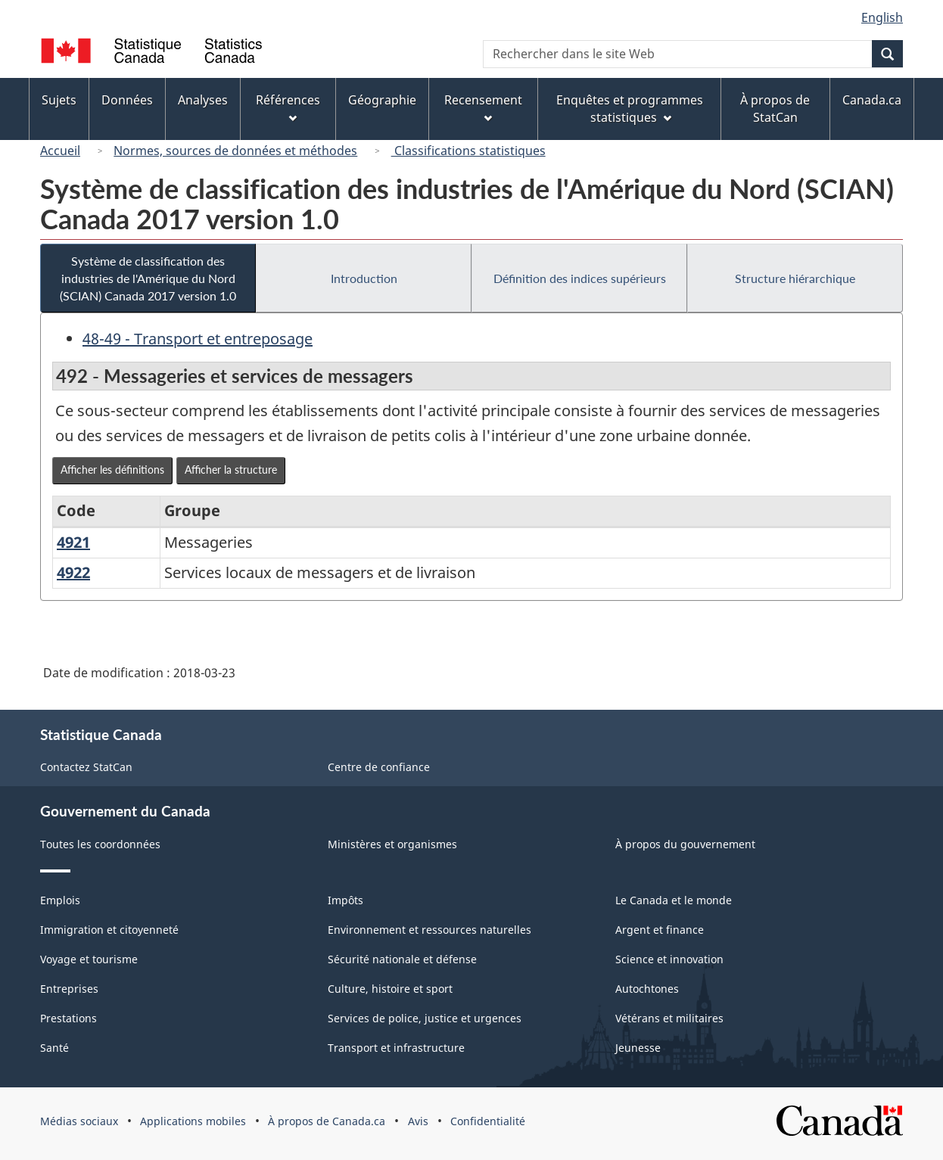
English (882, 17)
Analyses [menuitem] (203, 100)
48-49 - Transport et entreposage (197, 338)
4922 (73, 572)
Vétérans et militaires (669, 1018)
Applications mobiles (193, 1121)
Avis (418, 1121)
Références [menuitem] (288, 107)
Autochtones (647, 988)
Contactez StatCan (86, 767)
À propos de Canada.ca (326, 1121)
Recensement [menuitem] (483, 107)
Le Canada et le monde (673, 900)
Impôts (345, 900)
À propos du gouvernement (685, 844)
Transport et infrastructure (396, 1047)
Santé (54, 1047)
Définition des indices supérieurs (579, 278)
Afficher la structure (231, 469)
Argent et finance (659, 929)
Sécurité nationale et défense (402, 959)
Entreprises (69, 988)
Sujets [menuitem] (59, 100)
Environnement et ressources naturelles (429, 929)
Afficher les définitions (112, 469)
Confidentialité (487, 1121)
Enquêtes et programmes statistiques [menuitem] (629, 109)
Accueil (60, 150)
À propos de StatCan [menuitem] (775, 109)
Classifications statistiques (468, 150)
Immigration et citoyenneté (109, 929)
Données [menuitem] (127, 100)
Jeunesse (638, 1047)
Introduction (364, 278)
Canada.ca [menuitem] (871, 100)
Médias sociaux (79, 1121)
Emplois (60, 900)
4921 (73, 542)
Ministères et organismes (392, 844)
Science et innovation (669, 959)
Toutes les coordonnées (100, 844)
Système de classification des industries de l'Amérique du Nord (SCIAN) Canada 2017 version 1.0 (148, 278)
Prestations (68, 1018)
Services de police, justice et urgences (424, 1018)
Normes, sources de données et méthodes (235, 150)
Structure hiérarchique (795, 278)
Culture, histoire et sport (390, 988)
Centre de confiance (379, 767)
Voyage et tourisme (89, 959)
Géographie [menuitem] (382, 100)
